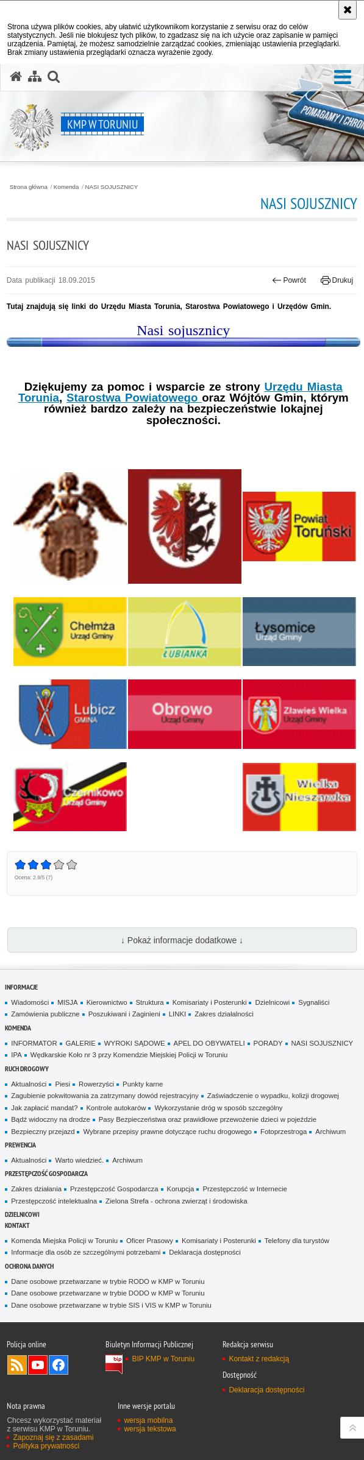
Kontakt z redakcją (259, 1359)
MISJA (67, 1002)
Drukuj (337, 280)
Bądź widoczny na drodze (50, 1119)
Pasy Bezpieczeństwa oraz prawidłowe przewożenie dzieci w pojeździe (207, 1119)
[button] (342, 77)
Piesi (62, 1084)
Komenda (66, 187)
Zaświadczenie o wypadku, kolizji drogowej (273, 1095)
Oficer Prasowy (149, 1240)
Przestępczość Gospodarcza (114, 1188)
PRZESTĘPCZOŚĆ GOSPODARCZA (46, 1173)
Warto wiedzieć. (79, 1160)
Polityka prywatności (46, 1446)
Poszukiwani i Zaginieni (124, 1014)
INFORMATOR (34, 1043)
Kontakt (17, 1225)
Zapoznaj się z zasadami (53, 1437)
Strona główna (29, 187)
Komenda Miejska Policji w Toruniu (64, 1240)
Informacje (21, 986)
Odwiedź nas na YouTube (38, 1365)
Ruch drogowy (27, 1068)
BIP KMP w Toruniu (163, 1359)
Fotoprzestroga (283, 1131)
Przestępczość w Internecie (244, 1188)
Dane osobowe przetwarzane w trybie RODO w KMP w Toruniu (107, 1281)
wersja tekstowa (150, 1429)
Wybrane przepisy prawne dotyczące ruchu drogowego (167, 1131)
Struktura (150, 1002)
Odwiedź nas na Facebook (58, 1365)
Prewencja (20, 1144)
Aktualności (28, 1084)
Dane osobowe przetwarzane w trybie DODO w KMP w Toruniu (107, 1293)
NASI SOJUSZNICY (111, 187)
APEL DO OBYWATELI (209, 1043)
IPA (16, 1054)
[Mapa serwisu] (34, 76)
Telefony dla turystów (297, 1240)
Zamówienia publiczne (45, 1014)
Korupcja (180, 1188)
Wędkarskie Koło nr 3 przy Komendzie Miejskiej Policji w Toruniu (129, 1054)
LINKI (177, 1014)
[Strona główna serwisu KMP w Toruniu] (16, 76)
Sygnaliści (313, 1002)
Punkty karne (143, 1084)
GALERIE (81, 1043)
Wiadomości (30, 1002)
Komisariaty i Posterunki (210, 1002)
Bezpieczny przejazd (42, 1131)
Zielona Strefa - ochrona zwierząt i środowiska (176, 1201)
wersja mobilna (148, 1420)
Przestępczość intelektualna (54, 1201)
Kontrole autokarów (116, 1107)
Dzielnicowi (272, 1002)
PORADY (268, 1043)
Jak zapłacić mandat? (44, 1107)
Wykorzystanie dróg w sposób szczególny (218, 1107)
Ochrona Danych (29, 1265)
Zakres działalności (224, 1014)
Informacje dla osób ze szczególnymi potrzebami (85, 1252)
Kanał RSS (17, 1365)
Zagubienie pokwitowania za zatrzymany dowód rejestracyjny (105, 1095)
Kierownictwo (107, 1002)
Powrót (289, 280)
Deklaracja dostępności (204, 1252)
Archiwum (330, 1131)
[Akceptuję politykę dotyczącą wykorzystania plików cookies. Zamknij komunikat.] (347, 9)
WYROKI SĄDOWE (134, 1043)
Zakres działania (36, 1188)
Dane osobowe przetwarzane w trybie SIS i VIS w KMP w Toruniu (111, 1305)
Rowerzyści (96, 1084)
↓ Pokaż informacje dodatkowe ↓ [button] (182, 940)
